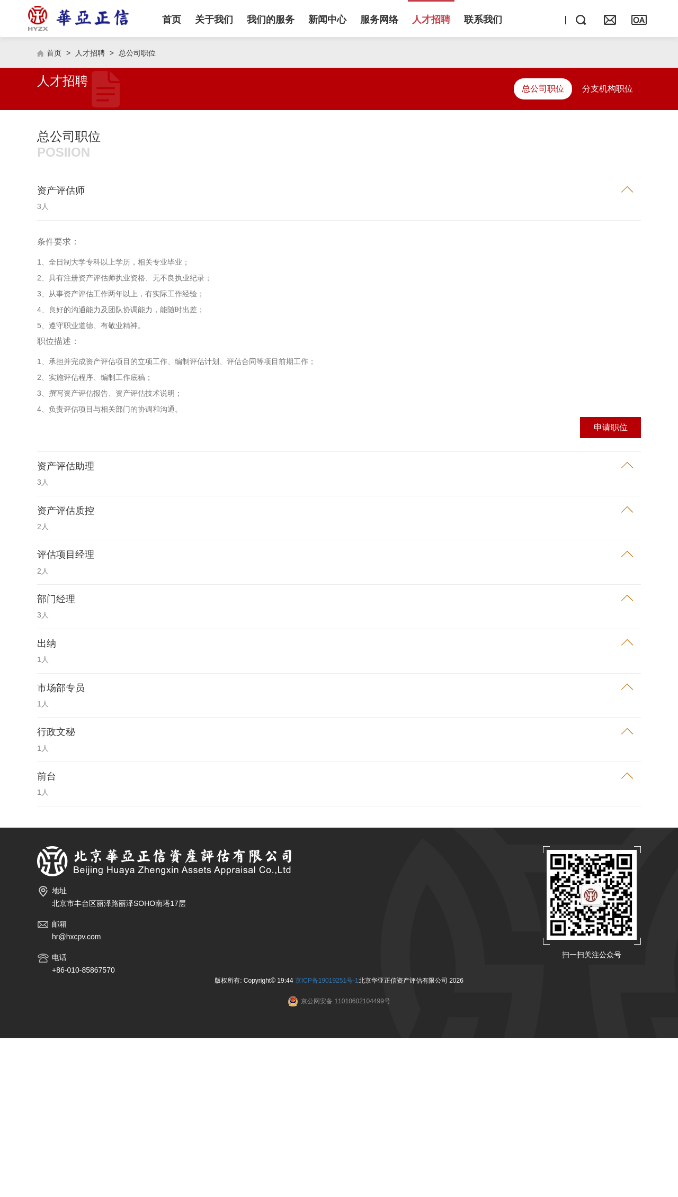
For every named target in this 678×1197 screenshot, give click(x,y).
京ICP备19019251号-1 (327, 1139)
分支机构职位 (607, 247)
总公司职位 (137, 211)
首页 (54, 211)
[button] (214, 18)
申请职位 (611, 586)
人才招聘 (90, 211)
